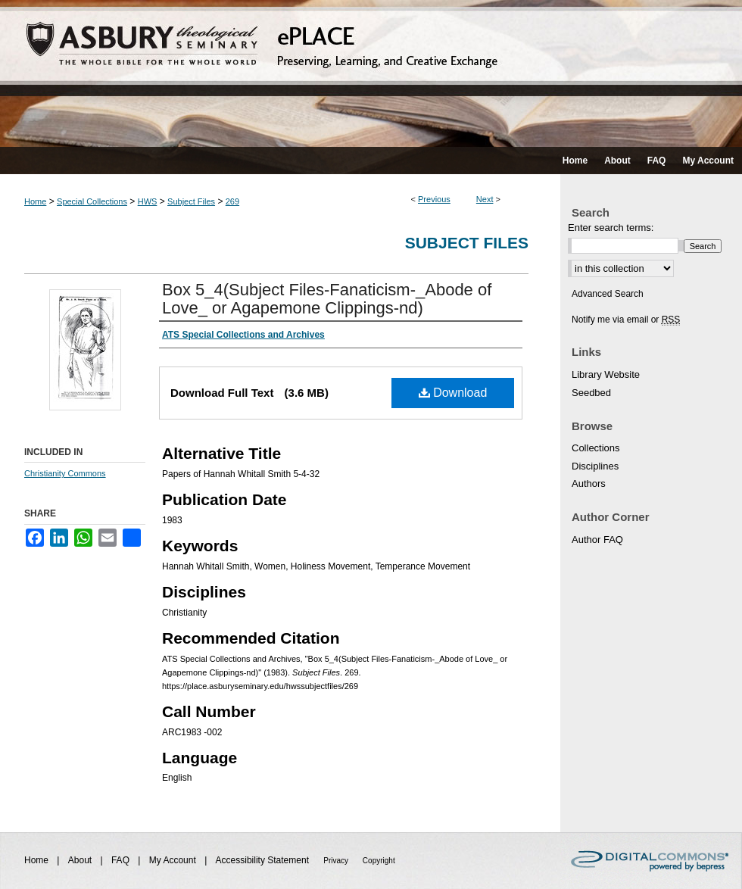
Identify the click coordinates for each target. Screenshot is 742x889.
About (81, 860)
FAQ (121, 860)
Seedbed (591, 392)
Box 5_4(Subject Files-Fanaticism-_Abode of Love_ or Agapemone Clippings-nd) (326, 298)
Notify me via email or (626, 319)
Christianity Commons (65, 473)
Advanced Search (608, 294)
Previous (434, 199)
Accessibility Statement (264, 860)
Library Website (606, 374)
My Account (173, 860)
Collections (596, 448)
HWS (147, 201)
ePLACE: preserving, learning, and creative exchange (371, 73)
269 (232, 201)
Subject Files (191, 201)
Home (35, 201)
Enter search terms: (610, 227)
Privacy (337, 860)
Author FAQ (597, 539)
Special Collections (92, 201)
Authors (589, 483)
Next (485, 199)
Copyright (379, 860)
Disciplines (595, 466)
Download (453, 392)
